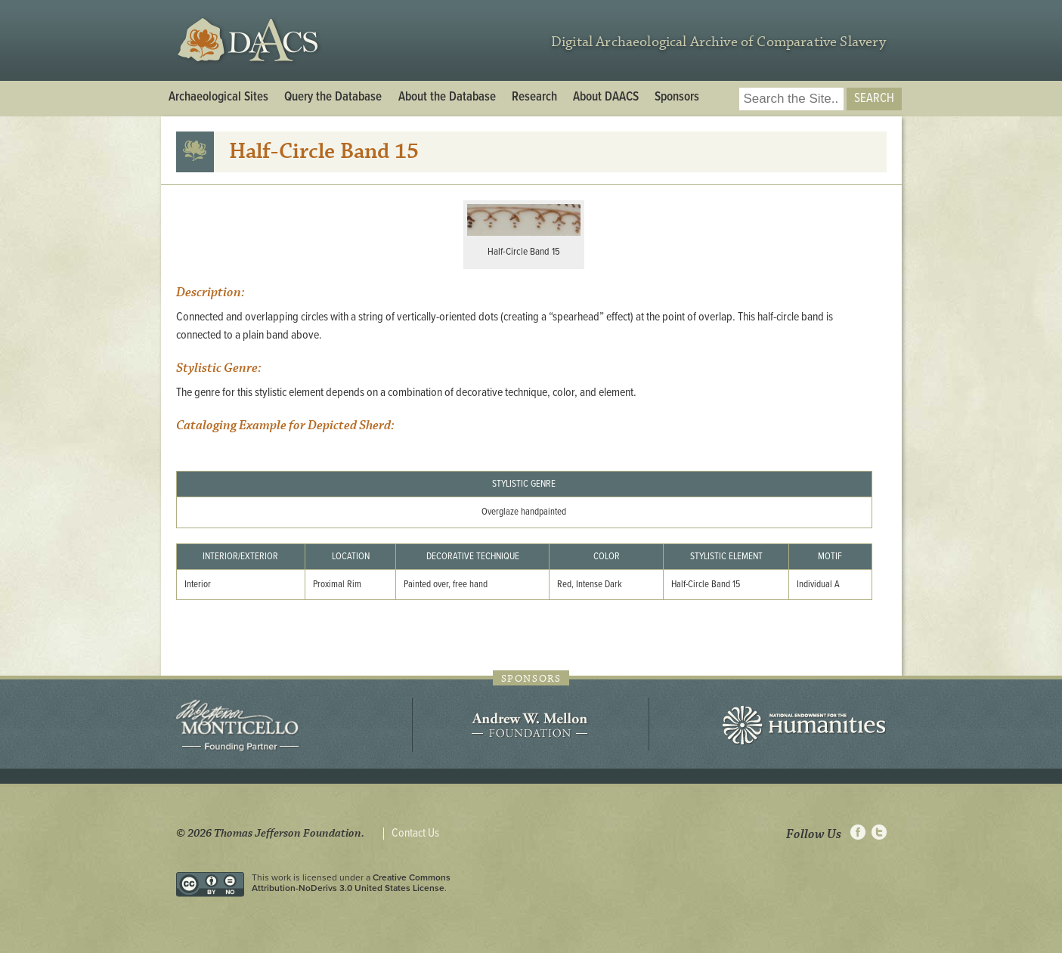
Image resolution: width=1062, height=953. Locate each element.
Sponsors (677, 97)
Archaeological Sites (218, 97)
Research (534, 97)
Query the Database (333, 97)
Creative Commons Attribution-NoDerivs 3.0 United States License (351, 882)
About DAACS (606, 97)
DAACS (250, 40)
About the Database (447, 97)
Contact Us (415, 834)
